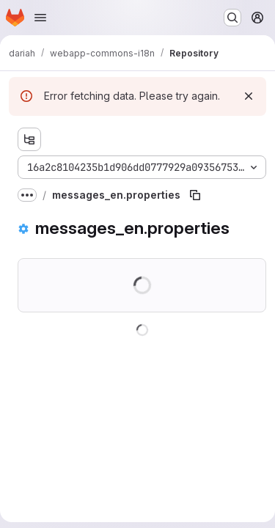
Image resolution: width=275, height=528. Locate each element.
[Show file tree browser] (29, 139)
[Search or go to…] (232, 17)
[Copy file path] (195, 195)
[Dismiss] (248, 96)
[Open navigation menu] (40, 17)
